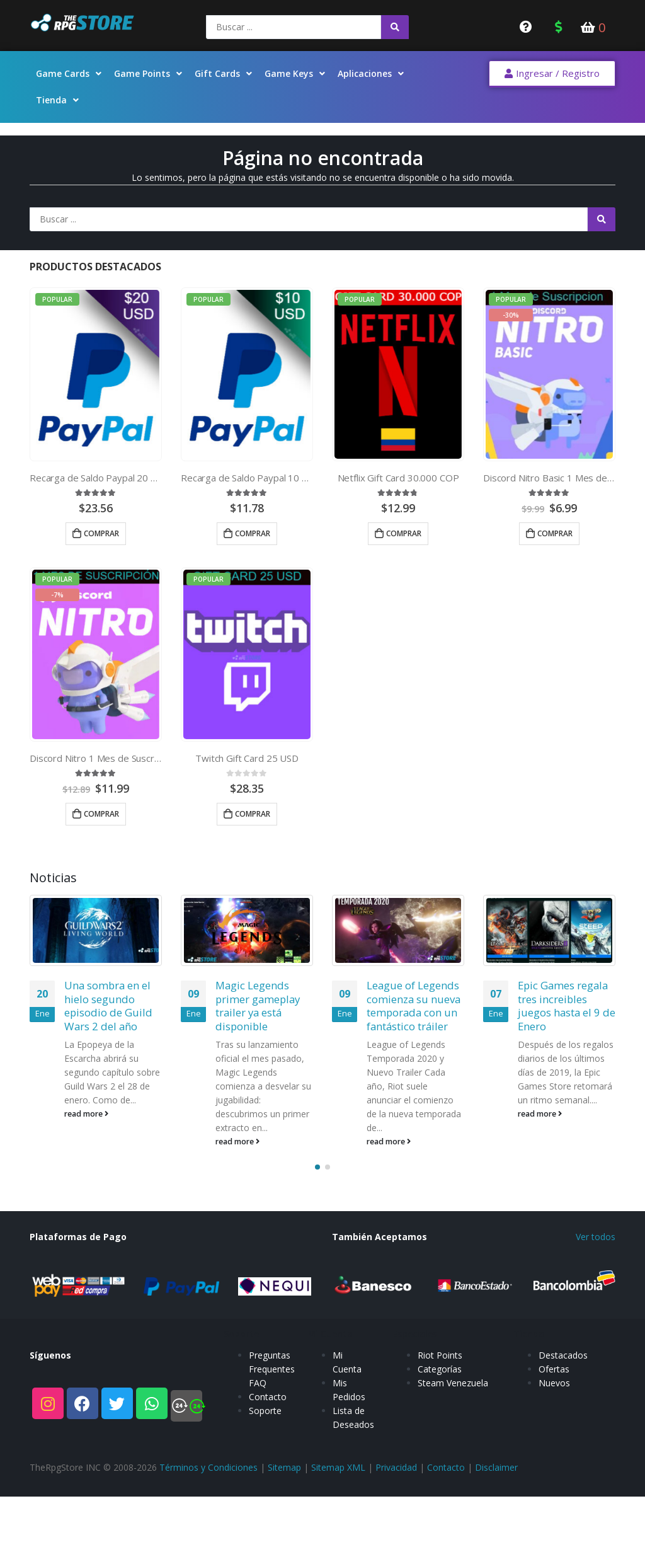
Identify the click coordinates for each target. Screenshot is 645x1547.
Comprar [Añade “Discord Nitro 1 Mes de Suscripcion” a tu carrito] (101, 813)
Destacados (563, 1426)
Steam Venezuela (453, 1454)
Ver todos (595, 1291)
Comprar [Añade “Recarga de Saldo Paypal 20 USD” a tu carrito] (101, 533)
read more (86, 1113)
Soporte (265, 1482)
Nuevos (554, 1454)
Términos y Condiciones (208, 1523)
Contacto (268, 1468)
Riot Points (440, 1426)
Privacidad (396, 1523)
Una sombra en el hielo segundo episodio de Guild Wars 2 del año (108, 1005)
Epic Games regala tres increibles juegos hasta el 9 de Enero (566, 1005)
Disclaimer (496, 1523)
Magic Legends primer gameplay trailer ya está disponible (257, 1005)
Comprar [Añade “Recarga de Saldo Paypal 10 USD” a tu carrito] (252, 533)
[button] (552, 74)
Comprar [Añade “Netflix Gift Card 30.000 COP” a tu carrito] (403, 533)
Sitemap (284, 1523)
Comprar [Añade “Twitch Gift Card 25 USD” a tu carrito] (252, 813)
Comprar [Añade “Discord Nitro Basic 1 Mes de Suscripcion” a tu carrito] (555, 533)
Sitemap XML (338, 1523)
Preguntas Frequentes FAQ (272, 1440)
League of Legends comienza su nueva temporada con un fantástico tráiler (413, 1005)
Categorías (440, 1440)
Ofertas (554, 1440)
